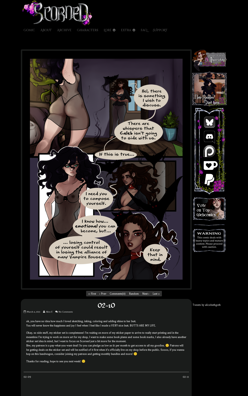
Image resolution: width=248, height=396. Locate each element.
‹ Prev (102, 293)
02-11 (186, 376)
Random (134, 293)
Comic (29, 30)
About (46, 30)
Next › (145, 293)
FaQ (144, 30)
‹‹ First (92, 293)
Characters (87, 30)
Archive (64, 30)
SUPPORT (160, 30)
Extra (126, 30)
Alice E (49, 311)
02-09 (27, 376)
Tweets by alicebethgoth (207, 305)
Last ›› (156, 293)
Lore (107, 30)
